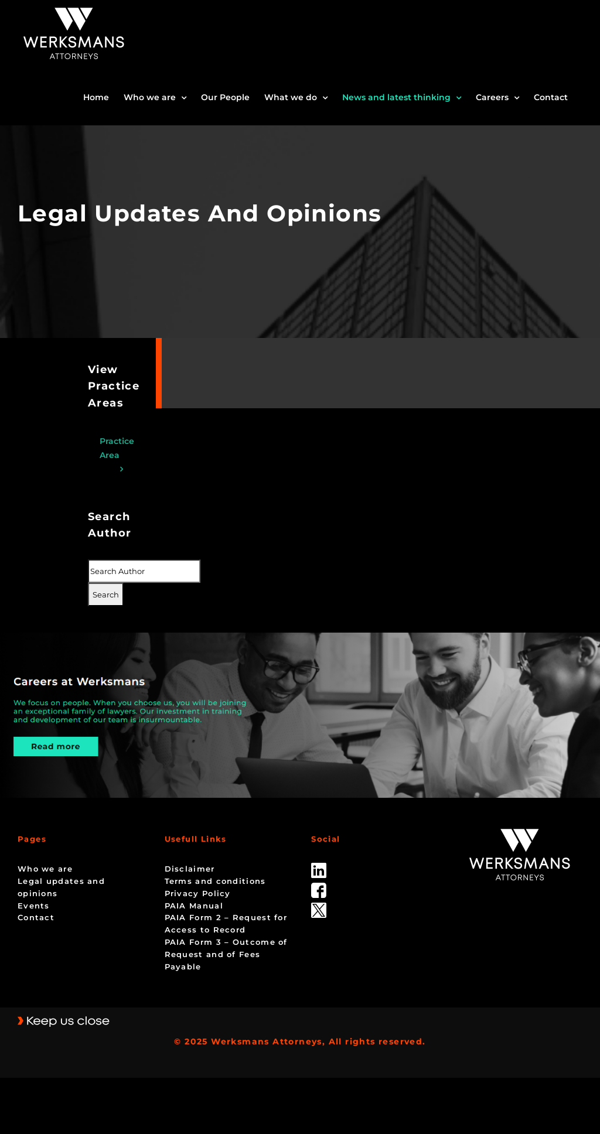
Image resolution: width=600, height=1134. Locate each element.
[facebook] (318, 887)
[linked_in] (318, 867)
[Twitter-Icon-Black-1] (318, 906)
